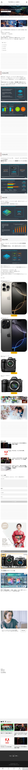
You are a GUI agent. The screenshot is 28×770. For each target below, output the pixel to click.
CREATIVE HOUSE (3, 672)
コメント (2, 478)
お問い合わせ (3, 670)
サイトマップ (3, 670)
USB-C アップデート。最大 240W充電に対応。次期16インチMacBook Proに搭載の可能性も (19, 466)
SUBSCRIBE (19, 769)
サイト (2, 496)
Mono (11, 4)
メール (2, 492)
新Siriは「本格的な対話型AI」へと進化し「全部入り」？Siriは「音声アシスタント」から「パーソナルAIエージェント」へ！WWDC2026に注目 (14, 591)
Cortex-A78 (4, 45)
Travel (20, 4)
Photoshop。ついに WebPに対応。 (18, 450)
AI (10, 458)
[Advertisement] (14, 60)
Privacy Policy (3, 669)
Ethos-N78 (4, 50)
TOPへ (25, 769)
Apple (2, 4)
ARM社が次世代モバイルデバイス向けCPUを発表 (16, 16)
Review (8, 4)
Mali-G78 (4, 48)
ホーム (3, 769)
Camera (5, 4)
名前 (2, 488)
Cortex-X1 (4, 46)
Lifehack (14, 4)
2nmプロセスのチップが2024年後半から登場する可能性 (19, 444)
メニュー (14, 769)
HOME (3, 16)
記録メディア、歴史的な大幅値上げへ (6, 733)
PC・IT (17, 4)
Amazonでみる (14, 315)
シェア (8, 769)
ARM (3, 277)
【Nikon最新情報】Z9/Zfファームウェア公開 (8, 570)
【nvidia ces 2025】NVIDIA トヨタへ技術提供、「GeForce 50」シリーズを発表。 (19, 459)
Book (23, 4)
